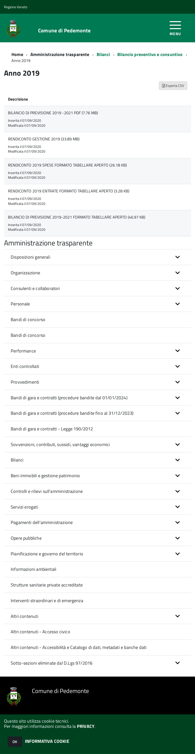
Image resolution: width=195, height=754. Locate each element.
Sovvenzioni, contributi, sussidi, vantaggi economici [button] (60, 444)
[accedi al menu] (175, 27)
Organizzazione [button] (25, 272)
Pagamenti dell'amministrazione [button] (42, 522)
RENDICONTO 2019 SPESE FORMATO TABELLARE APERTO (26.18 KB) (67, 165)
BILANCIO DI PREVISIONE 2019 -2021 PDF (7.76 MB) (53, 113)
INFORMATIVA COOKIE (47, 741)
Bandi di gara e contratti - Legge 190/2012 (52, 428)
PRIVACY (85, 726)
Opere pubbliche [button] (26, 538)
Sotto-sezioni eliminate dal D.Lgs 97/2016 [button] (51, 663)
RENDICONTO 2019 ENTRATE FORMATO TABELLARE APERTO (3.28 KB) (68, 191)
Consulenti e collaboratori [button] (35, 288)
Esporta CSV (173, 85)
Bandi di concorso (28, 319)
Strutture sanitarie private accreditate (47, 584)
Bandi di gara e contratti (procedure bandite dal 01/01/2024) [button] (69, 397)
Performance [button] (23, 351)
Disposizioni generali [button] (30, 257)
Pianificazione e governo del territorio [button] (47, 553)
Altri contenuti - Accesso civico (40, 631)
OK (14, 742)
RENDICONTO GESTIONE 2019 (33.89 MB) (43, 139)
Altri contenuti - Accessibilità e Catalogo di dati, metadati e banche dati (78, 647)
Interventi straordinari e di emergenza (47, 600)
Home (17, 54)
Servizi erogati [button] (24, 507)
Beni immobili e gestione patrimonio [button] (45, 475)
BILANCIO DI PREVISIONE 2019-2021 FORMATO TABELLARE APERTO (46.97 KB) (76, 217)
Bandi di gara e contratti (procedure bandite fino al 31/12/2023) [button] (72, 413)
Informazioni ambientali (33, 569)
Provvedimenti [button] (25, 382)
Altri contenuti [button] (24, 616)
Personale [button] (20, 303)
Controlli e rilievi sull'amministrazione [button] (47, 491)
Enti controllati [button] (25, 366)
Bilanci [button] (17, 460)
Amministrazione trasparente (59, 54)
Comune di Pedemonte (64, 30)
